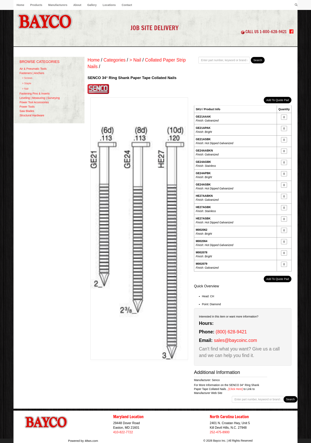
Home (20, 5)
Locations (109, 5)
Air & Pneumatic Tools (33, 68)
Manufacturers (57, 5)
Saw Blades (26, 111)
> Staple (26, 83)
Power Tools (27, 106)
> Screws (27, 78)
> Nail (25, 88)
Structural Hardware (31, 115)
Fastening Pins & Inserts (34, 93)
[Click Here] (235, 389)
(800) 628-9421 (231, 331)
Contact (127, 5)
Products (36, 5)
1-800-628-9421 (273, 32)
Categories (115, 60)
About (77, 5)
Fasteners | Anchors (31, 73)
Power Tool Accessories (34, 102)
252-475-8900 (220, 432)
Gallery (92, 5)
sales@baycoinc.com (235, 340)
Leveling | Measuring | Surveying (39, 97)
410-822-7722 (123, 432)
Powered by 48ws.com (83, 440)
